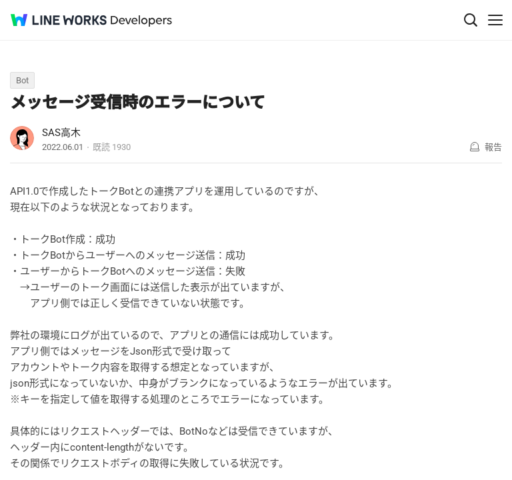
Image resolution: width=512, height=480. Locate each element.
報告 (493, 147)
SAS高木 (61, 133)
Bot (22, 80)
